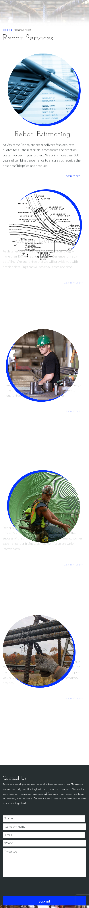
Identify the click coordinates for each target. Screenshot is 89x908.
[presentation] (30, 887)
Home (6, 29)
